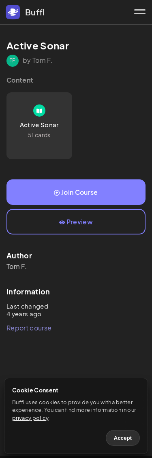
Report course (28, 328)
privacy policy (30, 418)
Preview (76, 221)
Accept (123, 438)
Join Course (76, 192)
